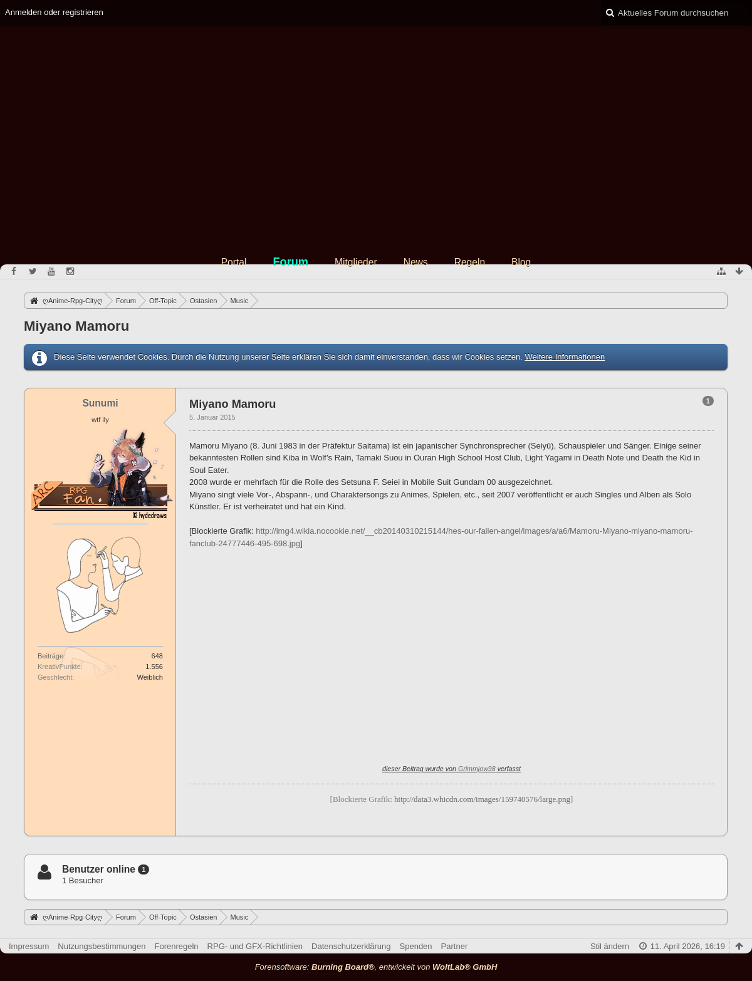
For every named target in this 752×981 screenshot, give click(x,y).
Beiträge (50, 656)
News (416, 262)
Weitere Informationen (565, 356)
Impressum (29, 946)
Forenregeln (177, 946)
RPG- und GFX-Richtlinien (255, 946)
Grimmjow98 (477, 768)
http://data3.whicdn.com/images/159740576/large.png (482, 799)
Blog (521, 262)
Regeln (469, 262)
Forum (290, 262)
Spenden (416, 946)
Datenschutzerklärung (350, 946)
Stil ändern (609, 946)
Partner (454, 946)
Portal (234, 262)
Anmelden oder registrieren (54, 12)
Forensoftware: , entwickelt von (376, 967)
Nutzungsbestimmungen (101, 946)
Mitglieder (356, 262)
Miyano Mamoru (76, 326)
